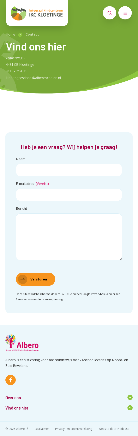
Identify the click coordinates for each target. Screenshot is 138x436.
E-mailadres (32, 183)
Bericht (21, 208)
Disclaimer (42, 429)
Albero (20, 429)
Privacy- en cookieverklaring (73, 429)
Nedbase (123, 429)
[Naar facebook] (10, 380)
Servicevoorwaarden (29, 299)
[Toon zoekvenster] (109, 12)
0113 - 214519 (16, 71)
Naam (20, 159)
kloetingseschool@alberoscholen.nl (33, 77)
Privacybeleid (99, 294)
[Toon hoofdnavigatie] (125, 12)
